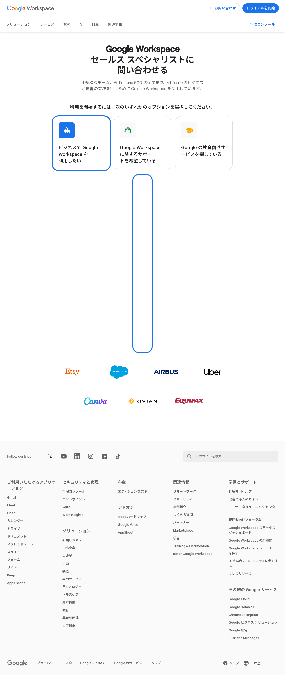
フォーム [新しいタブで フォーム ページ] (13, 560)
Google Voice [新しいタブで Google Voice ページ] (128, 524)
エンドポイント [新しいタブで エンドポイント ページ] (73, 499)
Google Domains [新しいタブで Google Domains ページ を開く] (241, 607)
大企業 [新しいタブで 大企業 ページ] (67, 556)
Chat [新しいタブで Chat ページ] (11, 513)
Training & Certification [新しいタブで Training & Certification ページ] (191, 546)
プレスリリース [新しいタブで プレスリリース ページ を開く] (240, 574)
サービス (47, 24)
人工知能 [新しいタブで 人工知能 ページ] (68, 626)
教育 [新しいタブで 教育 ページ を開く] (65, 610)
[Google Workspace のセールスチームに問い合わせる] (225, 8)
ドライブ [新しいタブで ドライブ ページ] (13, 529)
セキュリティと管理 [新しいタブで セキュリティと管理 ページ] (80, 482)
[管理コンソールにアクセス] (262, 24)
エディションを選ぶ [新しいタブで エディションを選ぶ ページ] (132, 491)
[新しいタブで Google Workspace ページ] (30, 8)
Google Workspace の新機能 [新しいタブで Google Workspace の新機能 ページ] (250, 540)
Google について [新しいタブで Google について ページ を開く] (92, 663)
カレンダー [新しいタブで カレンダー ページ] (15, 521)
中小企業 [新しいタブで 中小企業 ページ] (68, 548)
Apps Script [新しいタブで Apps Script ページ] (16, 583)
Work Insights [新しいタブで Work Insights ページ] (72, 515)
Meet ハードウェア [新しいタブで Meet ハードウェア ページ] (132, 517)
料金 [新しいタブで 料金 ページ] (95, 24)
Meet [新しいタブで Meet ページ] (11, 505)
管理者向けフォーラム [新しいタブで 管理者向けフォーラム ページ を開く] (245, 520)
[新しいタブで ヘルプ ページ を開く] (231, 663)
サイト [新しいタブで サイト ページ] (12, 567)
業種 (66, 24)
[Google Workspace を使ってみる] (260, 8)
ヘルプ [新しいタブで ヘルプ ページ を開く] (156, 663)
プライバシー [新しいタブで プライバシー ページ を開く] (47, 663)
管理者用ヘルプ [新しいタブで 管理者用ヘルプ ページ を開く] (240, 491)
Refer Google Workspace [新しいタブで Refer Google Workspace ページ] (192, 554)
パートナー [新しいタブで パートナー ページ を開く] (181, 522)
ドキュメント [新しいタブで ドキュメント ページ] (17, 536)
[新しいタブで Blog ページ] (27, 456)
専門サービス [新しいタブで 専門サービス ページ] (72, 579)
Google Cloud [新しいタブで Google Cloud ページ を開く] (239, 599)
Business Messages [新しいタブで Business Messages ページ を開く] (244, 638)
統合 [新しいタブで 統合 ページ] (176, 538)
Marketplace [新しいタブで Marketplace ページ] (183, 530)
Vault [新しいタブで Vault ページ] (66, 507)
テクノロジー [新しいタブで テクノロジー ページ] (72, 587)
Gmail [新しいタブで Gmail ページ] (11, 497)
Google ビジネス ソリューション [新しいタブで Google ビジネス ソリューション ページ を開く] (253, 622)
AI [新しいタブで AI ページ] (81, 24)
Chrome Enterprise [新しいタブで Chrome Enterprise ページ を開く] (243, 615)
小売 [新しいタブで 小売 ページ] (65, 563)
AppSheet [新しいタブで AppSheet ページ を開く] (126, 532)
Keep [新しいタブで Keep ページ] (11, 575)
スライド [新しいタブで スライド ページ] (13, 552)
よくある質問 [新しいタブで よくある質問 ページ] (183, 515)
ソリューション (18, 24)
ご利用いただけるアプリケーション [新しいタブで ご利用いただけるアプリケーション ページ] (31, 485)
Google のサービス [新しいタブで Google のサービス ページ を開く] (128, 663)
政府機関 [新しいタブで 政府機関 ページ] (68, 602)
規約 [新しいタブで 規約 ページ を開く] (68, 663)
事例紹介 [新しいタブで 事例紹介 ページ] (179, 507)
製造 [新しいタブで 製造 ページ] (65, 571)
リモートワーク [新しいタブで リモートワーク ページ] (184, 491)
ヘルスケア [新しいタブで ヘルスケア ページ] (70, 594)
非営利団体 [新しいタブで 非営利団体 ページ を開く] (70, 618)
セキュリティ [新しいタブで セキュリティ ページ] (183, 499)
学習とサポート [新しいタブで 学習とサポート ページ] (243, 482)
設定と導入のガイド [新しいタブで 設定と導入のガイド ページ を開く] (243, 499)
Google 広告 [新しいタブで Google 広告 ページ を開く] (238, 630)
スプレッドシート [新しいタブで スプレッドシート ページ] (20, 544)
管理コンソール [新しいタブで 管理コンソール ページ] (73, 491)
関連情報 (115, 24)
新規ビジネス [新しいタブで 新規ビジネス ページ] (72, 540)
